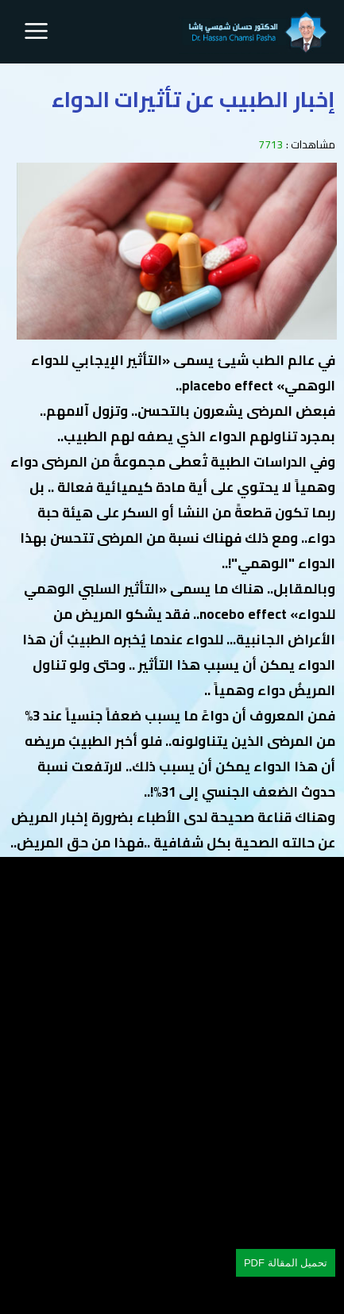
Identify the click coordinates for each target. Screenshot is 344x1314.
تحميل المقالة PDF (285, 1263)
